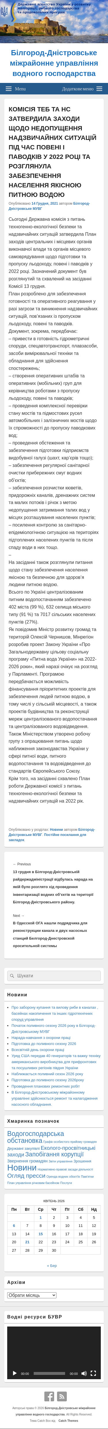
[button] (54, 808)
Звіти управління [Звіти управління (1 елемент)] (61, 1161)
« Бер (52, 1265)
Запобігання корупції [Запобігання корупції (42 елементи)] (54, 1154)
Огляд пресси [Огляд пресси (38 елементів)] (26, 1175)
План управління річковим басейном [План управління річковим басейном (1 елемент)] (33, 1183)
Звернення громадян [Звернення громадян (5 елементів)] (27, 1161)
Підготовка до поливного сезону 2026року (48, 1080)
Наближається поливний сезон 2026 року (47, 1074)
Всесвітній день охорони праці (38, 1050)
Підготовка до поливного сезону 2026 (44, 1044)
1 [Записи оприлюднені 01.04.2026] (41, 1217)
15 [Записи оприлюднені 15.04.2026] (41, 1234)
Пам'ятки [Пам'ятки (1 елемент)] (87, 1176)
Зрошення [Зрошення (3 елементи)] (82, 1161)
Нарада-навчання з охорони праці (41, 1037)
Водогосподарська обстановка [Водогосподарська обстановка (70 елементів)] (35, 1137)
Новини (56, 830)
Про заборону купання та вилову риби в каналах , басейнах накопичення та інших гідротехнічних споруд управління (55, 1013)
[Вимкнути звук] (84, 1373)
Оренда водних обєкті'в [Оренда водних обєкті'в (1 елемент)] (63, 1176)
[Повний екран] (93, 1373)
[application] (54, 1353)
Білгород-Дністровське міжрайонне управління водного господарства (54, 63)
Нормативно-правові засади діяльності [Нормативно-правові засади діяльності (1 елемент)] (65, 1169)
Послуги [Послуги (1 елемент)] (66, 1183)
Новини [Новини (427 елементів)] (22, 1167)
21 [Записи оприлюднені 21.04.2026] (27, 1242)
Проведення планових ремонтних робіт (46, 1086)
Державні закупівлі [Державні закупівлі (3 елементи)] (23, 1148)
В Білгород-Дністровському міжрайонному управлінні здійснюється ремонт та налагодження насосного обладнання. (55, 1098)
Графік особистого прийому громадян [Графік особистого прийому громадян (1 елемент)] (70, 1141)
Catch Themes (67, 1420)
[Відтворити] (15, 1373)
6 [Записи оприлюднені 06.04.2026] (14, 1225)
